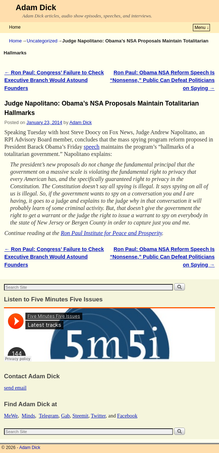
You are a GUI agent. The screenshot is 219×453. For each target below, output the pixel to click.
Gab (65, 416)
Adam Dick (36, 7)
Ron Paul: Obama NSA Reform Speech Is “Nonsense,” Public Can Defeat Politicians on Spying (162, 80)
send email (15, 388)
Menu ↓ (202, 27)
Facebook (127, 416)
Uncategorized (41, 41)
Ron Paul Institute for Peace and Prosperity (111, 233)
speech (91, 147)
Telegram (48, 416)
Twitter (98, 416)
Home (15, 27)
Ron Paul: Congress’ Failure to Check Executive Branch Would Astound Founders (54, 80)
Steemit (80, 416)
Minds (28, 416)
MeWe (11, 416)
